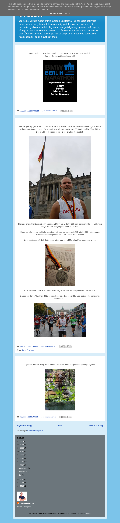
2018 (22, 462)
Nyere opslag (24, 425)
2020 (22, 455)
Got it (68, 13)
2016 (22, 479)
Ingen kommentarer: (49, 111)
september (23, 471)
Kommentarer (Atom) (35, 431)
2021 (22, 451)
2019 (22, 458)
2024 (22, 441)
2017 (22, 465)
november (23, 468)
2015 (22, 483)
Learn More (56, 13)
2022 (22, 448)
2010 (22, 486)
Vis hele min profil (24, 507)
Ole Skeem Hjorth (27, 503)
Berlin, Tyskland (28, 350)
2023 (22, 445)
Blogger (88, 513)
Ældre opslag (95, 425)
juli (20, 475)
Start (60, 425)
